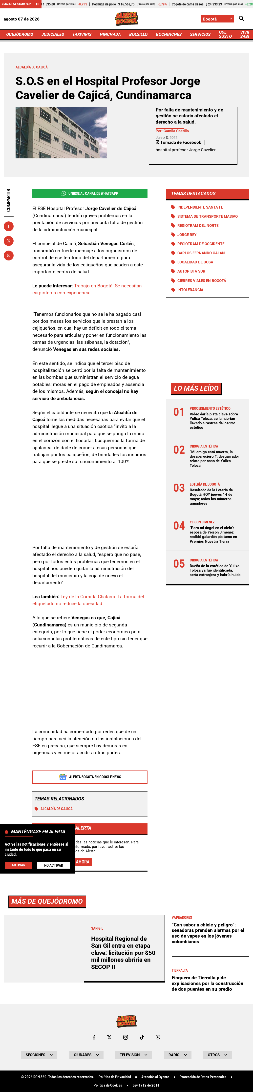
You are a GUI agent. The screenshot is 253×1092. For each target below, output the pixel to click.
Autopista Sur (191, 271)
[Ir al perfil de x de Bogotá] (109, 1037)
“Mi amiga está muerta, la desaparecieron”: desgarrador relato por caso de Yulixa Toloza (214, 459)
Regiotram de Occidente (200, 244)
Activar (18, 865)
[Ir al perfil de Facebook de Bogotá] (94, 1037)
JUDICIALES (53, 34)
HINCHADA (110, 34)
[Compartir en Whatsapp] (9, 255)
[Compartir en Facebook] (9, 226)
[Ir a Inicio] (126, 19)
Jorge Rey (186, 235)
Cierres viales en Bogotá (201, 280)
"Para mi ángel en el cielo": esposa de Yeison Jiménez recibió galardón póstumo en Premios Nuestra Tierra (213, 535)
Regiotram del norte (197, 225)
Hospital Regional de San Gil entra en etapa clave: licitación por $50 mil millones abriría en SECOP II (123, 952)
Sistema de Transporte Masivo (207, 216)
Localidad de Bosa (195, 262)
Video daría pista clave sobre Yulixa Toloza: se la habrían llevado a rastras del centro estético (214, 421)
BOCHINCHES (169, 34)
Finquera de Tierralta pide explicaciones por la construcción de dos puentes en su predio (207, 983)
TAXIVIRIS (81, 34)
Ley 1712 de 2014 (146, 1085)
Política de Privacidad (115, 1077)
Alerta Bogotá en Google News (90, 777)
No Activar (53, 865)
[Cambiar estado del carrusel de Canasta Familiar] (37, 4)
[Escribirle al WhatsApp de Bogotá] (158, 1037)
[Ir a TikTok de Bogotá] (142, 1037)
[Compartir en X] (9, 241)
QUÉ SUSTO (225, 34)
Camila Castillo (176, 131)
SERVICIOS (200, 34)
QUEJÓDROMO (19, 34)
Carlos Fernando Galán (201, 253)
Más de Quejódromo (47, 901)
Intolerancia (190, 290)
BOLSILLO (138, 34)
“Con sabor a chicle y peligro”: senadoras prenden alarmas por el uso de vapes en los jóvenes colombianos (208, 933)
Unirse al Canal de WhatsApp (90, 193)
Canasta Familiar (16, 4)
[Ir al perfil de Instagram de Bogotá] (125, 1037)
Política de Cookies (108, 1085)
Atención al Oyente (155, 1077)
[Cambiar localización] (217, 18)
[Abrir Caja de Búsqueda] (242, 18)
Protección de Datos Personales (203, 1077)
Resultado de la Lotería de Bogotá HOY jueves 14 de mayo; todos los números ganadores (211, 497)
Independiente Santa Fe (200, 207)
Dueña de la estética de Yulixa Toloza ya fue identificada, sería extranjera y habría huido (215, 570)
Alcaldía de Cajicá (54, 809)
